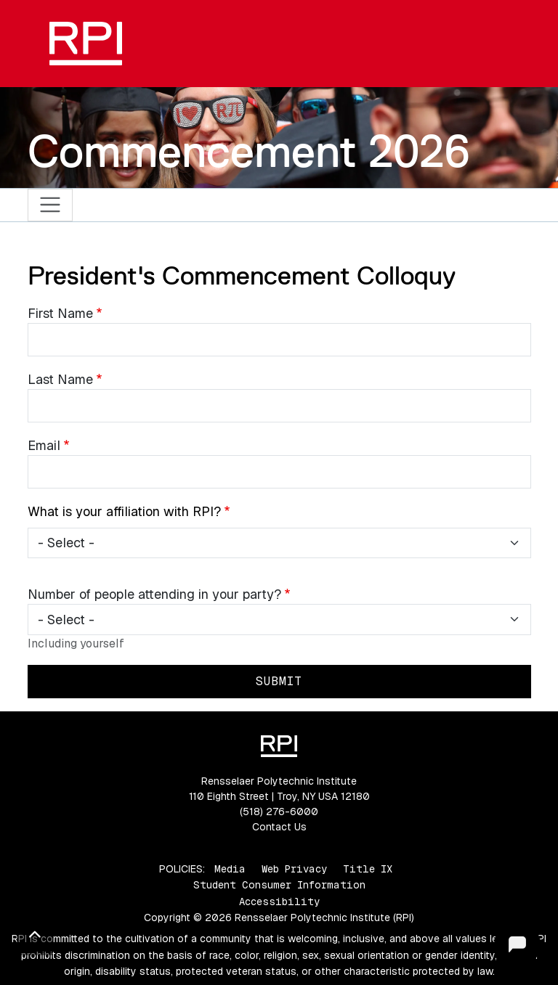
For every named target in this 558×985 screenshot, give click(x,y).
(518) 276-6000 (279, 811)
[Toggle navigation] (50, 205)
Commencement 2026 (249, 151)
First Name (60, 313)
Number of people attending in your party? (154, 594)
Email (44, 445)
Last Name (60, 379)
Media (230, 868)
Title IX (367, 868)
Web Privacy (294, 868)
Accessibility (279, 901)
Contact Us (279, 826)
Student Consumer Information (279, 884)
